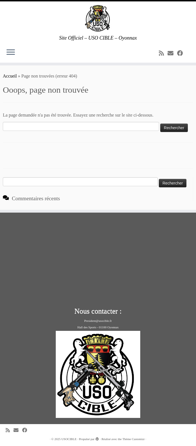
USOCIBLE (69, 439)
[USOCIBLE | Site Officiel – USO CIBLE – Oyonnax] (98, 18)
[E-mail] (172, 53)
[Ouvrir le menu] (10, 52)
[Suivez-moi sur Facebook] (182, 53)
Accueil (10, 76)
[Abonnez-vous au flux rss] (163, 53)
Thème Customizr (133, 439)
